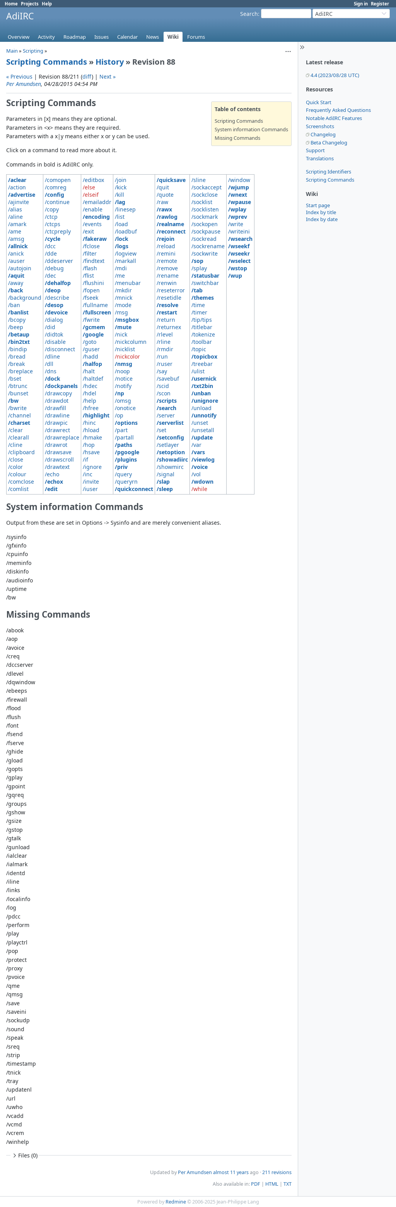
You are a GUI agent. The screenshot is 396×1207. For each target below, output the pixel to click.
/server (166, 415)
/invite (91, 481)
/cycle (52, 238)
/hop (89, 444)
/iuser (90, 489)
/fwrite (91, 319)
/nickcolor (127, 356)
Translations (320, 158)
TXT (287, 1184)
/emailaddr (97, 202)
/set (161, 430)
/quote (165, 194)
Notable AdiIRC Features (334, 118)
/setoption (171, 452)
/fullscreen (97, 312)
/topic (198, 349)
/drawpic (56, 422)
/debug (54, 268)
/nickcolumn (131, 341)
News (152, 36)
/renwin (167, 283)
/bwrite (17, 408)
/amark (17, 224)
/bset (14, 378)
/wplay (237, 209)
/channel (19, 415)
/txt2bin (202, 386)
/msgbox (127, 319)
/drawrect (57, 430)
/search (166, 408)
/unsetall (202, 430)
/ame (14, 231)
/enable (92, 209)
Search (249, 13)
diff (87, 76)
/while (199, 489)
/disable (55, 341)
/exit (88, 231)
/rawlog (167, 216)
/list (120, 216)
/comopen (58, 180)
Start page (318, 205)
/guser (91, 349)
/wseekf (238, 246)
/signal (165, 474)
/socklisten (205, 209)
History (110, 62)
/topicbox (204, 356)
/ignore (92, 466)
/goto (89, 341)
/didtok (54, 334)
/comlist (18, 489)
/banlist (18, 312)
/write (235, 224)
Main (12, 50)
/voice (199, 466)
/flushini (93, 283)
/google (93, 334)
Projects (30, 4)
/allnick (18, 246)
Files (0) (24, 1155)
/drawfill (55, 408)
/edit (51, 489)
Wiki (173, 36)
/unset (199, 422)
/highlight (96, 415)
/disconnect (60, 349)
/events (92, 224)
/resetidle (169, 297)
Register (380, 4)
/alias (15, 209)
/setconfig (170, 437)
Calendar (127, 36)
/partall (124, 437)
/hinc (89, 422)
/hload (91, 430)
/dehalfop (58, 283)
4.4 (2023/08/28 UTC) (335, 75)
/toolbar (201, 341)
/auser (16, 260)
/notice (124, 378)
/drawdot (56, 400)
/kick (120, 187)
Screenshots (320, 126)
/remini (166, 253)
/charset (19, 422)
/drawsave (58, 452)
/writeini (239, 231)
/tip (195, 319)
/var (196, 444)
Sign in (361, 4)
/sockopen (204, 224)
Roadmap (74, 36)
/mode (123, 305)
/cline (15, 444)
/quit (163, 187)
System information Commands (251, 129)
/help (89, 400)
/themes (202, 297)
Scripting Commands (330, 179)
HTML (271, 1184)
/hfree (91, 408)
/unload (201, 408)
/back (15, 290)
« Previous (19, 76)
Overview (18, 36)
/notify (123, 386)
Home (11, 4)
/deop (53, 290)
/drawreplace (62, 437)
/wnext (237, 194)
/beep (15, 327)
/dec (50, 275)
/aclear (17, 180)
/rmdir (165, 349)
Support (315, 150)
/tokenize (203, 334)
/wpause (239, 202)
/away (15, 283)
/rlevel (165, 334)
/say (162, 371)
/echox (54, 481)
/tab (197, 290)
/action (17, 187)
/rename (168, 275)
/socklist (201, 202)
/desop (54, 305)
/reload (166, 246)
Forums (196, 36)
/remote (167, 260)
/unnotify (204, 415)
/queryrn (126, 481)
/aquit (16, 275)
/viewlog (203, 459)
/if (85, 459)
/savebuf (168, 378)
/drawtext (57, 466)
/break (16, 363)
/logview (126, 253)
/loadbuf (126, 231)
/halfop (92, 363)
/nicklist (125, 349)
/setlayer (168, 444)
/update (202, 437)
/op (119, 415)
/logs (121, 246)
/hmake (92, 437)
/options (126, 422)
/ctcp (51, 216)
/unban (201, 393)
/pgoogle (127, 452)
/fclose (91, 246)
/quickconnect (134, 489)
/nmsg (123, 363)
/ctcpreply (58, 231)
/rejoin (165, 238)
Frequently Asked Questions (338, 109)
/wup (235, 275)
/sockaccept (206, 187)
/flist (88, 275)
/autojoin (19, 268)
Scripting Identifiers (328, 171)
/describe (57, 297)
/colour (17, 474)
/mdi (121, 268)
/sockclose (204, 194)
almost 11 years (231, 1172)
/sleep (165, 489)
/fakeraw (95, 238)
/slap (163, 481)
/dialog (54, 319)
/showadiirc (172, 459)
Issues (101, 36)
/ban (14, 305)
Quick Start (318, 102)
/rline (164, 341)
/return (166, 319)
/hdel (89, 393)
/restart (167, 312)
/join (120, 180)
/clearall (18, 437)
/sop (197, 260)
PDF (255, 1184)
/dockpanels (61, 386)
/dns (50, 371)
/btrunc (17, 386)
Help (47, 4)
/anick (16, 253)
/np (119, 393)
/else (89, 187)
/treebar (202, 363)
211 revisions (277, 1172)
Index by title (321, 212)
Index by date (322, 219)
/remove (167, 268)
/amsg (16, 238)
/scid (163, 386)
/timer (199, 312)
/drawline (57, 415)
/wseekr (239, 253)
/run (162, 356)
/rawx (164, 209)
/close (15, 459)
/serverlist (170, 422)
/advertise (21, 194)
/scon (164, 393)
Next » (107, 76)
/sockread (204, 238)
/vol (196, 474)
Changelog (323, 134)
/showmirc (170, 466)
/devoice (56, 312)
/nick (121, 334)
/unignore (204, 400)
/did (50, 327)
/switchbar (205, 283)
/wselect (239, 260)
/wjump (238, 187)
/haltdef (93, 378)
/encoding (96, 216)
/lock (121, 238)
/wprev (237, 216)
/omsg (123, 400)
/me (120, 275)
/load (121, 224)
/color (15, 466)
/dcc (50, 246)
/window (239, 180)
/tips (206, 319)
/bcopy (17, 319)
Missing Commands (237, 137)
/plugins (126, 459)
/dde (51, 253)
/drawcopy (58, 393)
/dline (52, 356)
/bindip (17, 349)
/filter (90, 253)
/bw (13, 400)
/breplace (20, 371)
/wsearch (240, 238)
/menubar (128, 283)
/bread (17, 356)
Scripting (33, 50)
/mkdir (123, 290)
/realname (170, 224)
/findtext (93, 260)
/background (24, 297)
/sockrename (208, 246)
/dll (49, 363)
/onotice (125, 408)
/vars (198, 452)
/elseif (91, 194)
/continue (57, 202)
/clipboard (21, 452)
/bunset (18, 393)
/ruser (164, 363)
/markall (125, 260)
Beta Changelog (329, 142)
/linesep (125, 209)
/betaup (18, 334)
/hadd (90, 356)
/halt (89, 371)
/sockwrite (204, 253)
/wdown (202, 481)
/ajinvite (18, 202)
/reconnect (171, 231)
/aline (15, 216)
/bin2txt (19, 341)
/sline (198, 180)
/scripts (167, 400)
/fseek (90, 297)
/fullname (95, 305)
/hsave (91, 452)
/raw (162, 202)
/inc (87, 474)
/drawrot (56, 444)
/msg (121, 312)
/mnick (123, 297)
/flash (90, 268)
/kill (119, 194)
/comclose (21, 481)
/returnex (169, 327)
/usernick (204, 378)
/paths (123, 444)
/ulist (198, 371)
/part (121, 430)
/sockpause (205, 231)
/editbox (93, 180)
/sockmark (204, 216)
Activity (46, 36)
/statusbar (205, 275)
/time (198, 305)
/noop (122, 371)
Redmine (176, 1201)
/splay (199, 268)
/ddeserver (59, 260)
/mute (123, 327)
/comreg (56, 187)
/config (54, 194)
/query (123, 474)
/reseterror (171, 290)
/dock (52, 378)
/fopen (91, 290)
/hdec (90, 386)
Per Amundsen (23, 84)
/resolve (167, 305)
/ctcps (52, 224)
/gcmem (94, 327)
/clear (15, 430)
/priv (121, 466)
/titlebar (201, 327)
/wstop (237, 268)
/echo (52, 474)
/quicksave (171, 180)
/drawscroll (59, 459)
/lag (120, 202)
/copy (52, 209)
